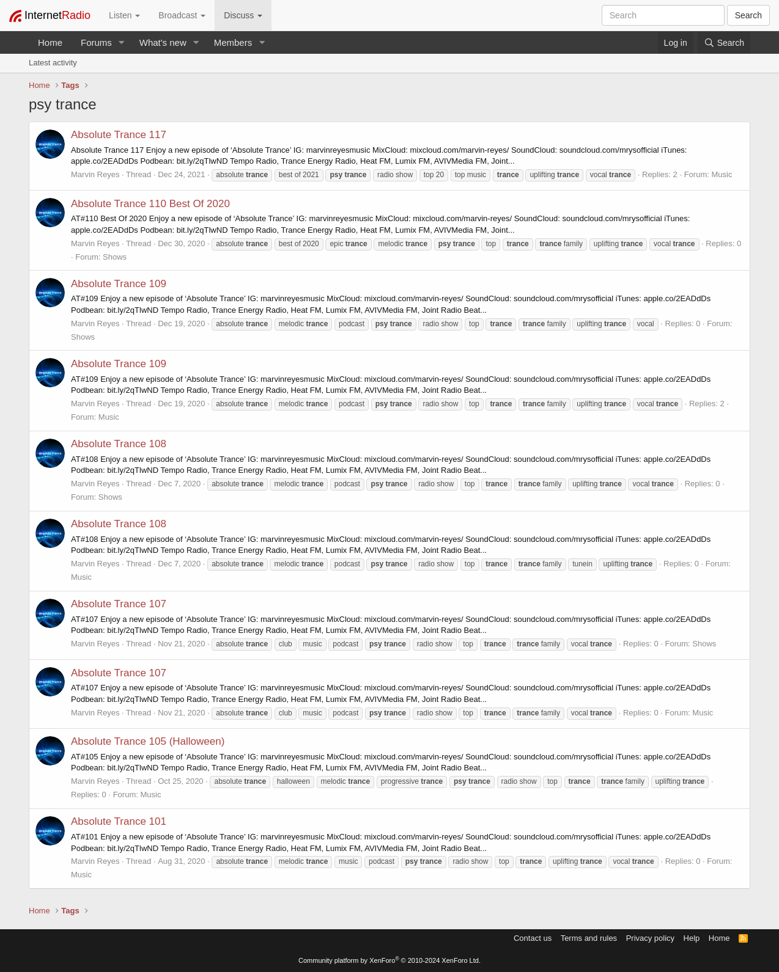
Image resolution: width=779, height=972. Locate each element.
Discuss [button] (243, 15)
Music (721, 174)
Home (50, 42)
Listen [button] (124, 15)
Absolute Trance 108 (118, 444)
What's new (162, 42)
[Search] (724, 43)
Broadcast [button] (181, 15)
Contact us (533, 938)
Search (748, 15)
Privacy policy (650, 938)
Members (233, 42)
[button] (121, 42)
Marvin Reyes (95, 174)
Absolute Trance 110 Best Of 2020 (150, 204)
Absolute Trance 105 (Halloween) (147, 741)
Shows (115, 256)
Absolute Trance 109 (118, 284)
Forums (96, 42)
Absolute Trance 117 (118, 135)
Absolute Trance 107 (118, 604)
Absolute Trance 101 (118, 821)
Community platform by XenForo (389, 960)
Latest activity (53, 62)
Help (692, 938)
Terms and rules (589, 938)
